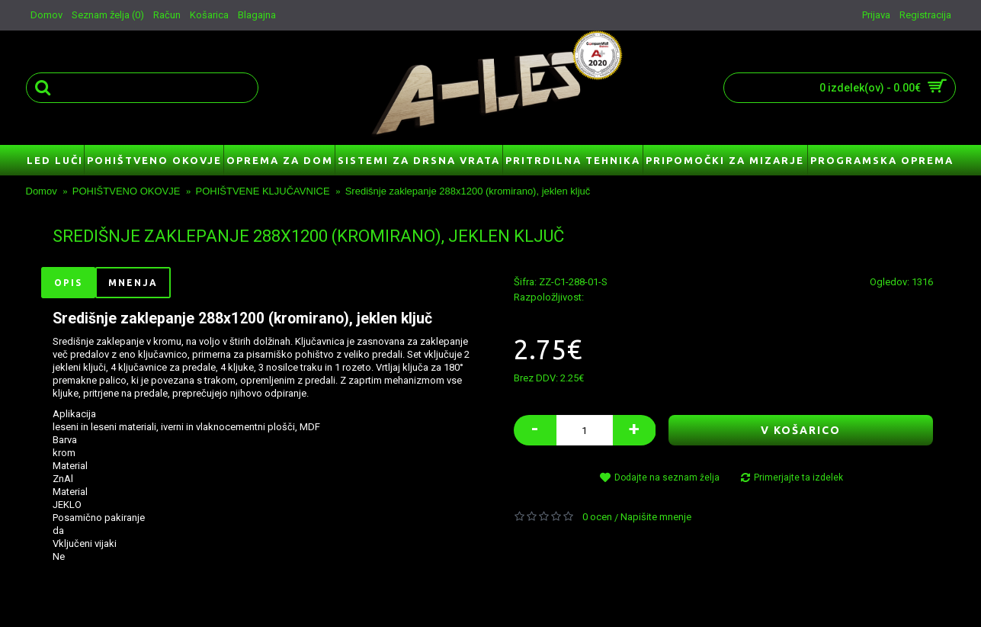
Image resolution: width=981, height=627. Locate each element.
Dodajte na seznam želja (667, 477)
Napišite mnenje (655, 516)
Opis (68, 283)
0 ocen (597, 516)
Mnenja (133, 283)
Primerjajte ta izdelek (798, 477)
